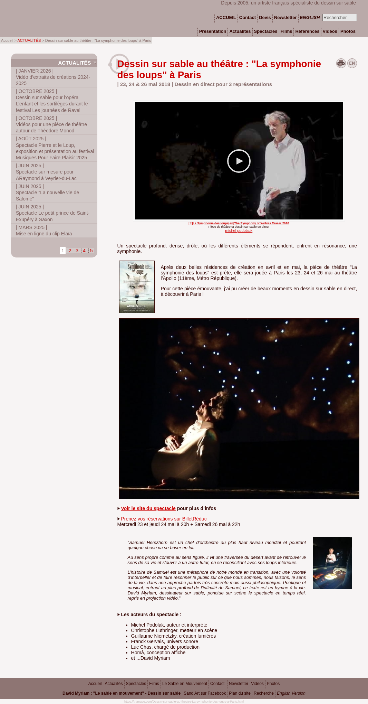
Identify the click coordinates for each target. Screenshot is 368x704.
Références (307, 31)
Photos (273, 683)
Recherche (264, 693)
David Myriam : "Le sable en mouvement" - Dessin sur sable (121, 693)
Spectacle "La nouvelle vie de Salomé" (47, 192)
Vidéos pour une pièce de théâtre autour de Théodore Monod (51, 124)
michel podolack (238, 230)
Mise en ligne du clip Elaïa (44, 230)
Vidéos (257, 683)
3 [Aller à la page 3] (77, 250)
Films (154, 683)
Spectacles (136, 683)
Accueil (95, 683)
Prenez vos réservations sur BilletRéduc (163, 519)
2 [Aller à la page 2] (70, 250)
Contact (217, 683)
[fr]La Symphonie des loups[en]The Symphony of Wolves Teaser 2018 (238, 223)
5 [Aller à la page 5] (91, 250)
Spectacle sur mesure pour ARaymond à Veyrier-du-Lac (46, 172)
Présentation (212, 31)
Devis (265, 17)
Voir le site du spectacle (148, 508)
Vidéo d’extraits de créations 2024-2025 (53, 77)
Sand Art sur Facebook (205, 693)
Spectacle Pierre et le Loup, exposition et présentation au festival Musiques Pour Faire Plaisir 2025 (55, 148)
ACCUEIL (226, 17)
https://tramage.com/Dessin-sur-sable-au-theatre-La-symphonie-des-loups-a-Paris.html (184, 701)
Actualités (74, 63)
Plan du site (240, 693)
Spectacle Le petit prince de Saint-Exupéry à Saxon (52, 213)
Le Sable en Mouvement (184, 683)
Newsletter (239, 683)
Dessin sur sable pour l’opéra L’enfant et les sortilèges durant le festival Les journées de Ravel (52, 100)
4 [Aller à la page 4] (84, 250)
